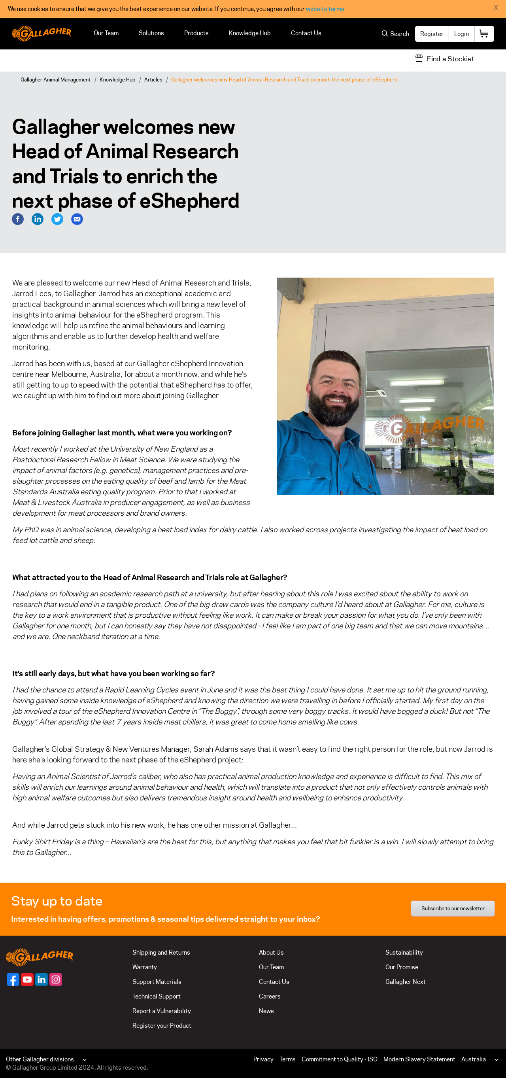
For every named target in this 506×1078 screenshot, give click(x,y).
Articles (153, 79)
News (266, 1011)
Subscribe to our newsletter (453, 908)
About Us (271, 952)
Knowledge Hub (250, 33)
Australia (473, 1059)
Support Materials (156, 982)
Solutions (151, 33)
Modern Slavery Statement (419, 1059)
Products (196, 33)
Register (432, 34)
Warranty (144, 967)
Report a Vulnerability (161, 1011)
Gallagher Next (405, 982)
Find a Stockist (450, 59)
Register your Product (161, 1025)
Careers (270, 996)
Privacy (263, 1059)
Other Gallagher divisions (40, 1059)
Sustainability (404, 952)
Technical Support (156, 996)
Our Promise (401, 967)
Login (461, 34)
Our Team (106, 33)
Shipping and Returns (161, 952)
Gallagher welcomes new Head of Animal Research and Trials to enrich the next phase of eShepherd (284, 79)
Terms (287, 1059)
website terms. (326, 9)
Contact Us (306, 33)
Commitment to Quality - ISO (340, 1059)
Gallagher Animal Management (56, 79)
